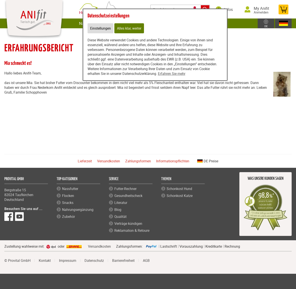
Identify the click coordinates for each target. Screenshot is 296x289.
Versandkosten (108, 161)
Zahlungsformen (138, 161)
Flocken (68, 195)
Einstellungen (100, 28)
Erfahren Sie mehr (171, 73)
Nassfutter (70, 188)
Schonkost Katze (180, 195)
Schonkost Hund (179, 188)
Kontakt (45, 260)
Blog (117, 209)
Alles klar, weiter (129, 28)
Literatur (120, 202)
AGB (146, 260)
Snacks (67, 202)
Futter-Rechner (125, 188)
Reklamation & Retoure (131, 230)
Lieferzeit (85, 161)
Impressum (67, 260)
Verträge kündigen (128, 223)
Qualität (120, 216)
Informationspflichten (172, 161)
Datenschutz (94, 260)
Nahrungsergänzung (77, 209)
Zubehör (68, 216)
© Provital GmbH (17, 260)
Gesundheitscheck (128, 195)
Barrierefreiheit (123, 260)
